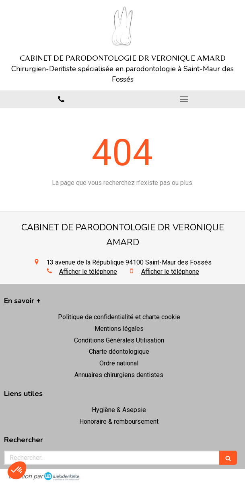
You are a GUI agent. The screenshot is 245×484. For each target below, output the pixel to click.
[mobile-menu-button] (184, 99)
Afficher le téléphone (88, 271)
